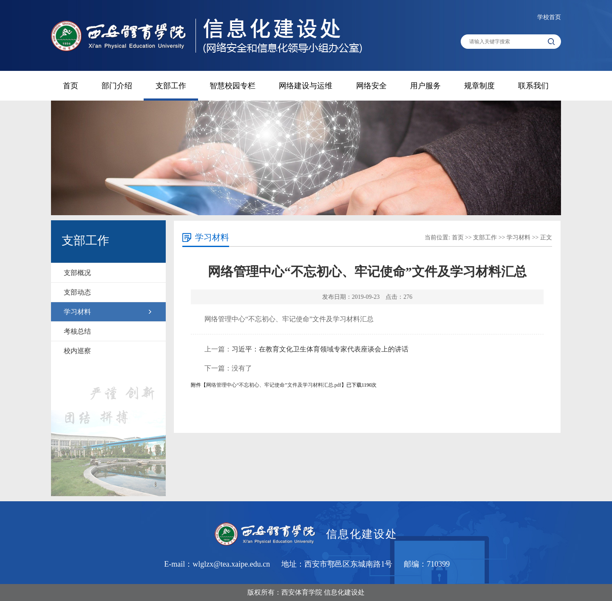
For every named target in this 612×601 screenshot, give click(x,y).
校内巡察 (77, 350)
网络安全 (371, 85)
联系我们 (533, 85)
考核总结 (77, 331)
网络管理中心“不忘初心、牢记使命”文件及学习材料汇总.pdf (273, 385)
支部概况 (77, 272)
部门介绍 (117, 85)
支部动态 (77, 292)
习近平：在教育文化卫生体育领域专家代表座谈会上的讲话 (320, 349)
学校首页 (549, 17)
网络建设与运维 (305, 85)
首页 (70, 85)
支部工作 (171, 85)
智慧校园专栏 (232, 85)
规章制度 (479, 85)
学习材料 (77, 311)
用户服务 (425, 85)
